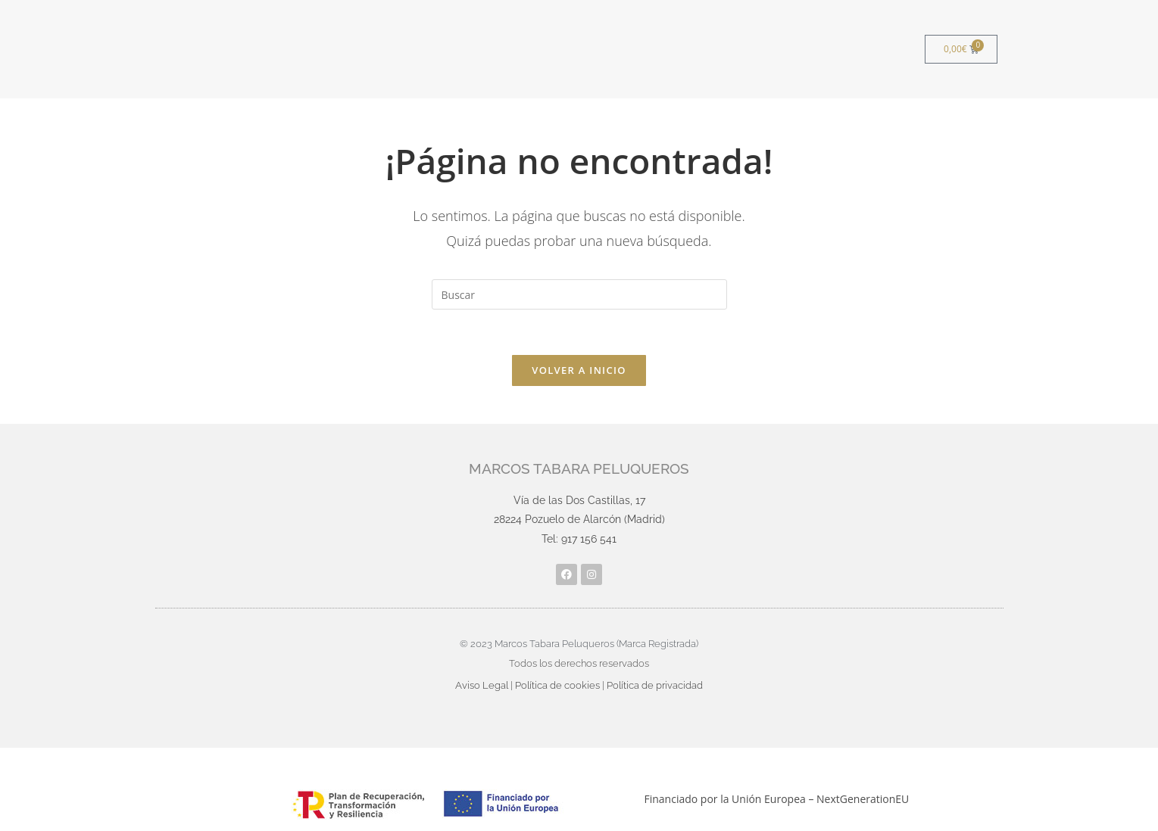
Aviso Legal (481, 685)
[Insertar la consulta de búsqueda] (579, 294)
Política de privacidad (655, 685)
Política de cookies (557, 685)
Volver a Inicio (579, 370)
